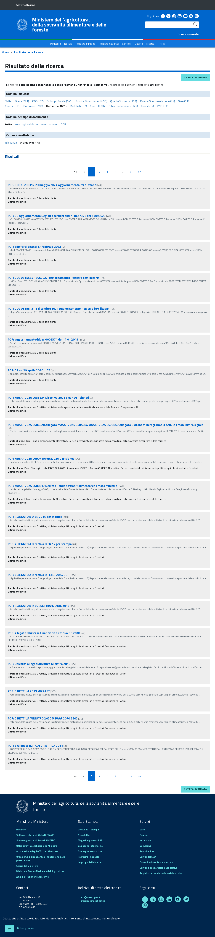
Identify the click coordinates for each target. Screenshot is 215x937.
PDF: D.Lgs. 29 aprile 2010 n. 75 (29, 370)
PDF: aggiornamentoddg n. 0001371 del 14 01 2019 (43, 339)
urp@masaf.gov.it (90, 897)
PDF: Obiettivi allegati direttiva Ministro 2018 (39, 663)
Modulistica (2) (78, 106)
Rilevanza (11, 142)
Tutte (8, 101)
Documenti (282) (33, 106)
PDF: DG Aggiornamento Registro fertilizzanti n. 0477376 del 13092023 (57, 215)
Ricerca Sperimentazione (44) (157, 101)
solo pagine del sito (26, 124)
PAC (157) (38, 101)
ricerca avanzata (188, 34)
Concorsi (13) (12, 106)
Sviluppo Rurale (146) (59, 101)
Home (5, 52)
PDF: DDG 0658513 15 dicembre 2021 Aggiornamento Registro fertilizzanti (59, 308)
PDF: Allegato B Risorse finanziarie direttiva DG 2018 (44, 632)
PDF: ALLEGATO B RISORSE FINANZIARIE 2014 (38, 605)
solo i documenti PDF (53, 124)
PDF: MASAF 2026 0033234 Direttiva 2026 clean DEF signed (48, 397)
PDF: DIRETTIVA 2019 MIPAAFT (29, 691)
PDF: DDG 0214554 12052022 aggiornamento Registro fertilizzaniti (54, 277)
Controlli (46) (98, 106)
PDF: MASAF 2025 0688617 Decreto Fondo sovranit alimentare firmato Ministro (62, 485)
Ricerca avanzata (195, 77)
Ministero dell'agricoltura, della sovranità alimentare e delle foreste (69, 24)
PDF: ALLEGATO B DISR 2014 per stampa (35, 516)
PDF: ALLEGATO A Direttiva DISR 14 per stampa (40, 543)
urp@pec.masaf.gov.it (92, 901)
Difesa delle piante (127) (123, 106)
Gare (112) (184, 101)
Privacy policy (25, 928)
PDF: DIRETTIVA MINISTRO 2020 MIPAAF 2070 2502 (43, 718)
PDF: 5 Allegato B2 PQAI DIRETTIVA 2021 (35, 745)
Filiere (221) (22, 101)
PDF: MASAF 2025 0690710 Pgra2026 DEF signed (41, 458)
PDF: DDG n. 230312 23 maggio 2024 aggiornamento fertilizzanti (52, 184)
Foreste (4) (147, 106)
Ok (9, 928)
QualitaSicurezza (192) (123, 101)
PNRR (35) (163, 106)
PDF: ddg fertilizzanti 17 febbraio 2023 (34, 246)
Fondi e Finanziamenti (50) (91, 101)
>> (139, 171)
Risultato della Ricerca (28, 52)
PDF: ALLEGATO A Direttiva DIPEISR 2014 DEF (39, 574)
